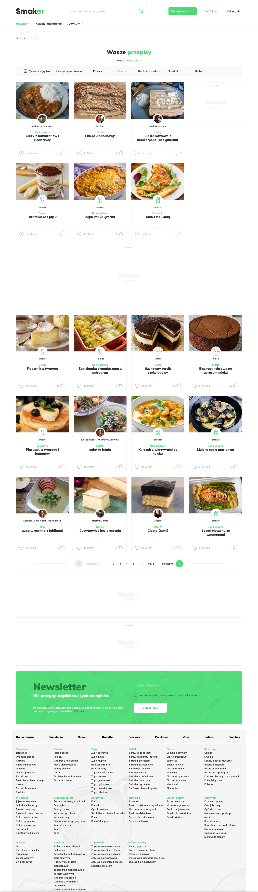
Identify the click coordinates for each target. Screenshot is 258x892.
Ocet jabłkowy (212, 805)
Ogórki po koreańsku (215, 833)
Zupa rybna (60, 805)
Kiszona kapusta (213, 801)
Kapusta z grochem (64, 813)
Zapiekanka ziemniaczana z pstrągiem (100, 370)
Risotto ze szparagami (216, 772)
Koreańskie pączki (101, 821)
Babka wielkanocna (27, 817)
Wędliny (234, 737)
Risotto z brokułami (215, 768)
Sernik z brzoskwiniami (142, 817)
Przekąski (161, 737)
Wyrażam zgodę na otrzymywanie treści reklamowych (167, 695)
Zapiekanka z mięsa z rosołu (107, 861)
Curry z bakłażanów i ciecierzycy (42, 138)
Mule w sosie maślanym (215, 450)
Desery (158, 132)
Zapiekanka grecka (100, 217)
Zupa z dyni (97, 756)
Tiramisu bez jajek (42, 217)
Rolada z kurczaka (139, 854)
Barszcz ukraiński (101, 764)
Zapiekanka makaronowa (68, 776)
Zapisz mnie (150, 707)
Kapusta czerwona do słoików (220, 825)
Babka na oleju (175, 764)
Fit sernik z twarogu (42, 369)
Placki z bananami (26, 788)
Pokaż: (129, 61)
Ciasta (100, 132)
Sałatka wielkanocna (27, 833)
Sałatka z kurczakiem (141, 764)
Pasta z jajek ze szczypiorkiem (146, 805)
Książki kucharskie (49, 23)
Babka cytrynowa (26, 821)
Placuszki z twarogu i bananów (42, 451)
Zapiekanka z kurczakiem (105, 850)
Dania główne (42, 132)
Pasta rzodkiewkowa (140, 813)
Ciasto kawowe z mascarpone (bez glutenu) (157, 138)
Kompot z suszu (62, 825)
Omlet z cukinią (158, 217)
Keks (56, 833)
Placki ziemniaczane (65, 764)
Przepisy (23, 23)
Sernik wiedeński (138, 821)
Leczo (19, 846)
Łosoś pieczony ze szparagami (216, 532)
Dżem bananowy (213, 829)
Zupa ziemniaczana (102, 772)
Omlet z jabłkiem (25, 772)
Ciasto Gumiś (158, 531)
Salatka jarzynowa (139, 768)
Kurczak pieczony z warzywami (221, 776)
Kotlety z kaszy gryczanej (218, 760)
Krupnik (208, 756)
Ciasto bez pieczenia (178, 776)
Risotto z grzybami (214, 764)
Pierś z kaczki (61, 752)
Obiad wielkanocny (26, 805)
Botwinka (134, 801)
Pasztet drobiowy (25, 809)
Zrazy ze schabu (63, 780)
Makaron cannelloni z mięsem (70, 889)
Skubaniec (172, 788)
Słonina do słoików (214, 836)
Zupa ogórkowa (100, 784)
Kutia (56, 829)
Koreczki (96, 817)
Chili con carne (24, 861)
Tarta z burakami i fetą (142, 850)
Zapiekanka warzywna (104, 858)
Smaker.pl (21, 38)
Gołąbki (208, 752)
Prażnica (21, 792)
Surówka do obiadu (140, 752)
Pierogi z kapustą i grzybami (69, 821)
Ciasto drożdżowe (176, 756)
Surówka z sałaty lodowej (143, 756)
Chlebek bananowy (100, 136)
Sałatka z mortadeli (140, 780)
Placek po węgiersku (27, 850)
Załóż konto (212, 11)
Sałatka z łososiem (139, 760)
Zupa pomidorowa (101, 788)
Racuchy (20, 760)
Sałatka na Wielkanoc (141, 776)
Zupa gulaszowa (100, 780)
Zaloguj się (233, 11)
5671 (151, 563)
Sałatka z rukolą (138, 772)
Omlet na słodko (25, 756)
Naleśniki (21, 768)
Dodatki (107, 737)
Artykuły (74, 23)
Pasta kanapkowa (26, 764)
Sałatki (100, 445)
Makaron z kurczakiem (66, 760)
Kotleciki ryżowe (213, 780)
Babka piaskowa (25, 825)
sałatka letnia (100, 450)
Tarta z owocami (176, 801)
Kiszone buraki (212, 821)
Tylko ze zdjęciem (40, 71)
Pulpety (58, 756)
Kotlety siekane (62, 768)
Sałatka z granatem (140, 784)
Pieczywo (134, 737)
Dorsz (57, 772)
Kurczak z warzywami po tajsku (158, 451)
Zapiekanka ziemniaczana (106, 854)
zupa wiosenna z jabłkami (42, 531)
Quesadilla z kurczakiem (142, 861)
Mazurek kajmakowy (178, 805)
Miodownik (173, 784)
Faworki (95, 805)
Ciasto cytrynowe (176, 780)
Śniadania (157, 213)
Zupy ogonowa (99, 752)
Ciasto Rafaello (175, 768)
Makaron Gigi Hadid (65, 877)
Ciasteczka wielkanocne (29, 813)
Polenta (208, 784)
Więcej (78, 711)
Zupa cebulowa (99, 792)
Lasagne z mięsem (101, 865)
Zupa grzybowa (62, 809)
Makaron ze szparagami (142, 809)
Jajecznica (21, 752)
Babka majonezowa (178, 809)
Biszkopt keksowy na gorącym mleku (215, 370)
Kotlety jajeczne (137, 846)
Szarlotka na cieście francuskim (108, 813)
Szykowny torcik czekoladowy (158, 370)
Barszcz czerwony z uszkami (69, 801)
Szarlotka (172, 760)
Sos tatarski (22, 829)
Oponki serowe (99, 809)
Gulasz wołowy (24, 858)
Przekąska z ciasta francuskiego (147, 858)
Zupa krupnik (98, 760)
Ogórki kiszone (212, 809)
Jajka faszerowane (26, 801)
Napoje (82, 737)
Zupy (42, 526)
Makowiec (172, 772)
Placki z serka (23, 776)
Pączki (95, 801)
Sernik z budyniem (177, 752)
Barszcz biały (98, 768)
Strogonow (22, 854)
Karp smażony (61, 817)
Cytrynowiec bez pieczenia (100, 531)
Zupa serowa (98, 776)
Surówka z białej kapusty (143, 788)
